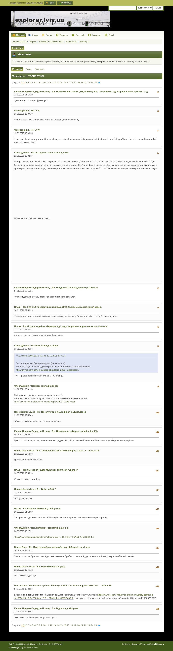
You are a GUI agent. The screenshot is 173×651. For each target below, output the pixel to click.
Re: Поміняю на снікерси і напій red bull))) (75, 431)
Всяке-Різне (20, 547)
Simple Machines (31, 644)
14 (58, 82)
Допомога (136, 644)
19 (75, 82)
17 (68, 82)
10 (44, 82)
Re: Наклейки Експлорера (51, 566)
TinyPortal (126, 644)
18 (71, 82)
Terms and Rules (148, 644)
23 (88, 82)
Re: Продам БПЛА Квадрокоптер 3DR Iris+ (75, 287)
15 (61, 82)
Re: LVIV (35, 110)
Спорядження (21, 152)
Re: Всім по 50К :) (46, 489)
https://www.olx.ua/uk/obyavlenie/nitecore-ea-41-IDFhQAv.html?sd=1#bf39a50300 (54, 537)
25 (95, 82)
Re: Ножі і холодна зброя (44, 345)
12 (51, 82)
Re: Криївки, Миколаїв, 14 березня (41, 508)
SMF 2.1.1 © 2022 (16, 644)
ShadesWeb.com (31, 648)
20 (78, 82)
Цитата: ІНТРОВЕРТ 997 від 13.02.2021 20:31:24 (42, 356)
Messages (17, 69)
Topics (28, 69)
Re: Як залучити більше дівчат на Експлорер (61, 412)
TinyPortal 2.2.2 (45, 644)
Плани (17, 307)
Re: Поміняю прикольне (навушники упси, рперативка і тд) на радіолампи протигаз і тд (100, 91)
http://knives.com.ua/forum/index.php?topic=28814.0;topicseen (47, 370)
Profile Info (17, 48)
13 (54, 82)
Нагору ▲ (160, 644)
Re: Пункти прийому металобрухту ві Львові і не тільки (59, 547)
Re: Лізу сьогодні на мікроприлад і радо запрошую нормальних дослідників (65, 326)
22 (85, 82)
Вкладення (40, 69)
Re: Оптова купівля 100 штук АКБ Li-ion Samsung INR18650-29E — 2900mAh (70, 585)
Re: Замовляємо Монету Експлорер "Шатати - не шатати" (68, 450)
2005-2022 (58, 644)
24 (92, 82)
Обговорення (21, 110)
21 (82, 82)
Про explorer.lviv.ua (24, 412)
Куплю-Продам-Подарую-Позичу (32, 91)
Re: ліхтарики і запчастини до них (49, 152)
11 (47, 82)
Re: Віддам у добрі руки (65, 608)
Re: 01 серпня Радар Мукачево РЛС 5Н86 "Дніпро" (50, 470)
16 (65, 82)
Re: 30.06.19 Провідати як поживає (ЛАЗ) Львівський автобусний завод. (62, 307)
